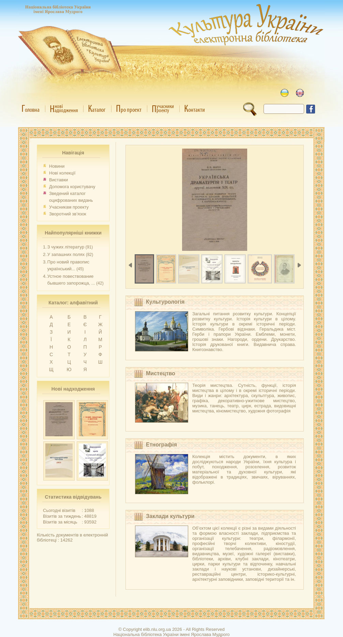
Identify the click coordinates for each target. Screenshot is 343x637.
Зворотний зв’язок (67, 213)
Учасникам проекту (69, 207)
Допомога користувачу (72, 186)
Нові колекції (62, 173)
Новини (56, 166)
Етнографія (161, 445)
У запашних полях (66, 254)
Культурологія (165, 302)
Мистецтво (160, 373)
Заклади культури (170, 516)
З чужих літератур (65, 246)
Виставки (58, 179)
